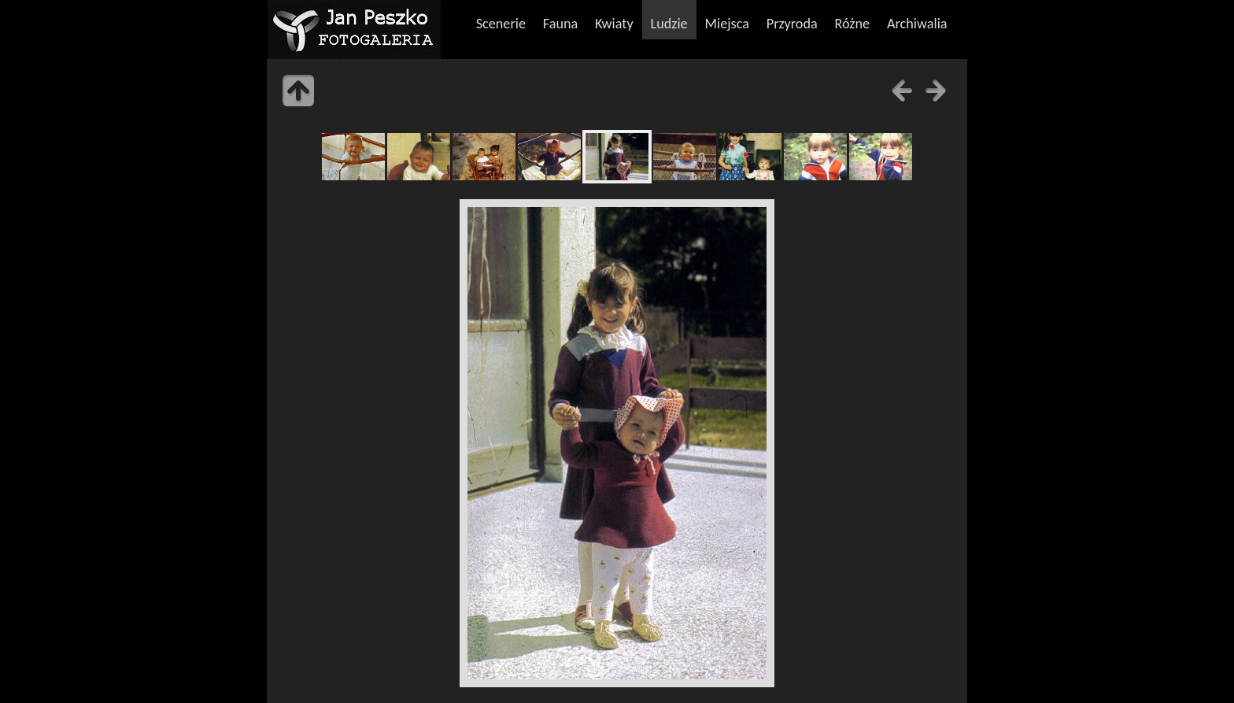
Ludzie (668, 23)
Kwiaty (614, 23)
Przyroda (792, 23)
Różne (852, 23)
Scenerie (501, 23)
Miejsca (726, 23)
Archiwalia (917, 23)
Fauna (560, 23)
